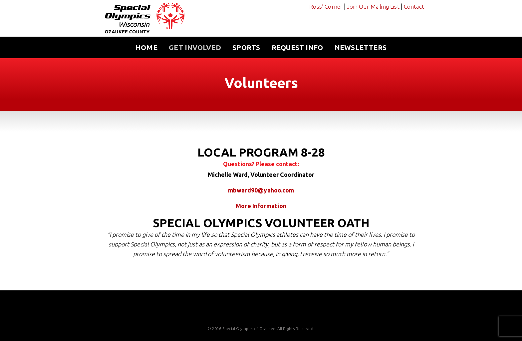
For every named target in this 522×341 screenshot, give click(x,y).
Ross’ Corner (326, 6)
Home (146, 47)
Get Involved (195, 47)
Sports (246, 47)
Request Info (297, 47)
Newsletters (361, 47)
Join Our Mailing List (373, 6)
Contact (414, 6)
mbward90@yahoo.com (261, 190)
